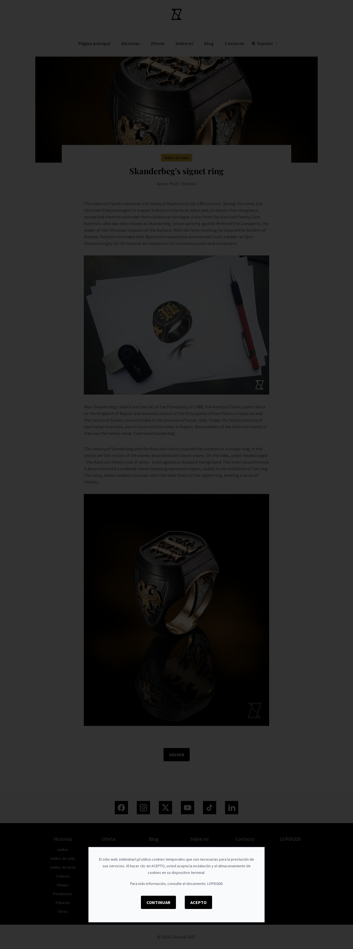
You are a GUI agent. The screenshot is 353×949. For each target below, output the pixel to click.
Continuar (158, 902)
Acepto (198, 902)
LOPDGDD (215, 883)
